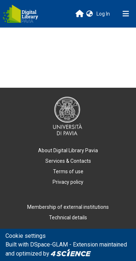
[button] (90, 14)
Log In (103, 14)
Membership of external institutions (68, 207)
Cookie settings (25, 235)
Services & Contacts (68, 161)
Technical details (68, 217)
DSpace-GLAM (49, 244)
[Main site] (79, 13)
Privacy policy (68, 182)
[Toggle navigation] (126, 14)
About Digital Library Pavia (68, 150)
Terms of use (68, 171)
